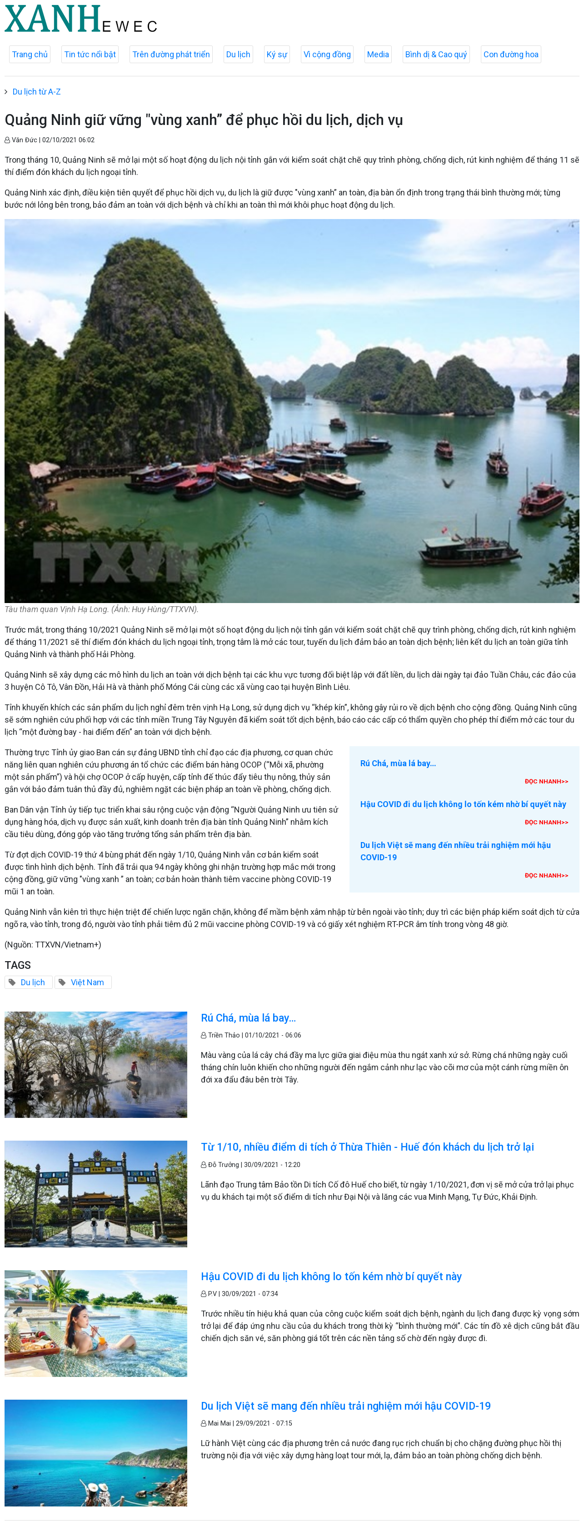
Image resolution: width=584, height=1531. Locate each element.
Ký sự (277, 54)
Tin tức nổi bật (90, 54)
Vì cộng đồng (327, 54)
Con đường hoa (511, 54)
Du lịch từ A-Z (37, 91)
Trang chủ (30, 54)
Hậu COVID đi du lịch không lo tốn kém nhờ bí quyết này (463, 804)
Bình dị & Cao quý (436, 54)
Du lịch (238, 54)
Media (378, 54)
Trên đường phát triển (171, 54)
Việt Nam (87, 982)
